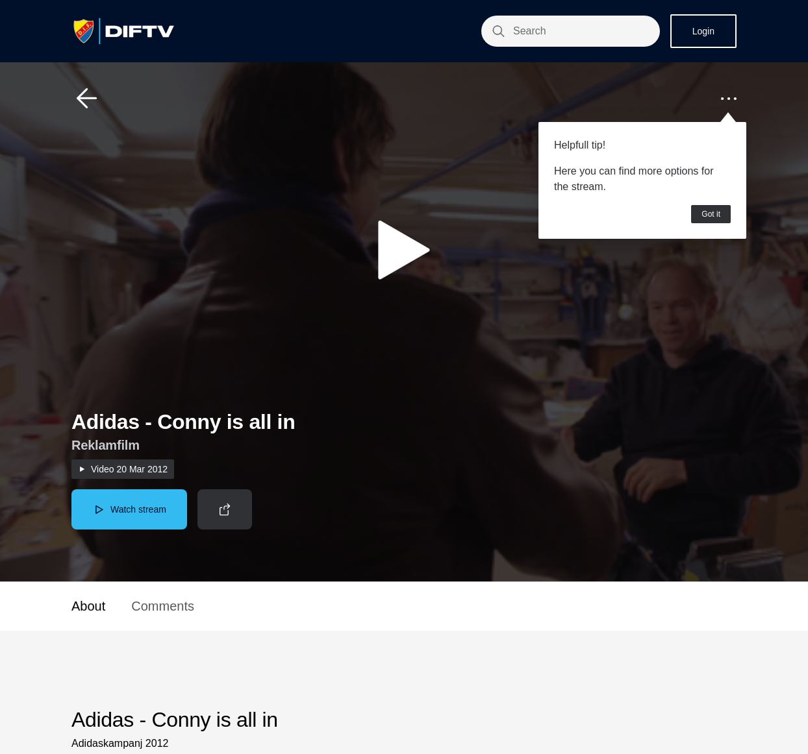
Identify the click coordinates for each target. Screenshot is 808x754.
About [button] (88, 606)
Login (703, 31)
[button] (87, 98)
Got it (710, 214)
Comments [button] (162, 606)
